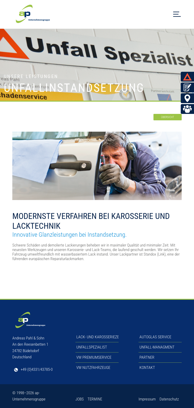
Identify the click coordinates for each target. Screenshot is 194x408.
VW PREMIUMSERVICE (93, 357)
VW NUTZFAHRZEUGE (93, 367)
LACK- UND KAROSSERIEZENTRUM (103, 337)
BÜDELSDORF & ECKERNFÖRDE (188, 98)
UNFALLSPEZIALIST (91, 347)
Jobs (188, 109)
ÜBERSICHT (167, 117)
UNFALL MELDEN (188, 76)
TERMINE (95, 399)
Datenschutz (169, 399)
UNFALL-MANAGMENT (156, 347)
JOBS (79, 399)
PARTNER (146, 357)
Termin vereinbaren (188, 87)
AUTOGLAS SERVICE (155, 337)
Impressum (147, 399)
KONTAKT (147, 367)
